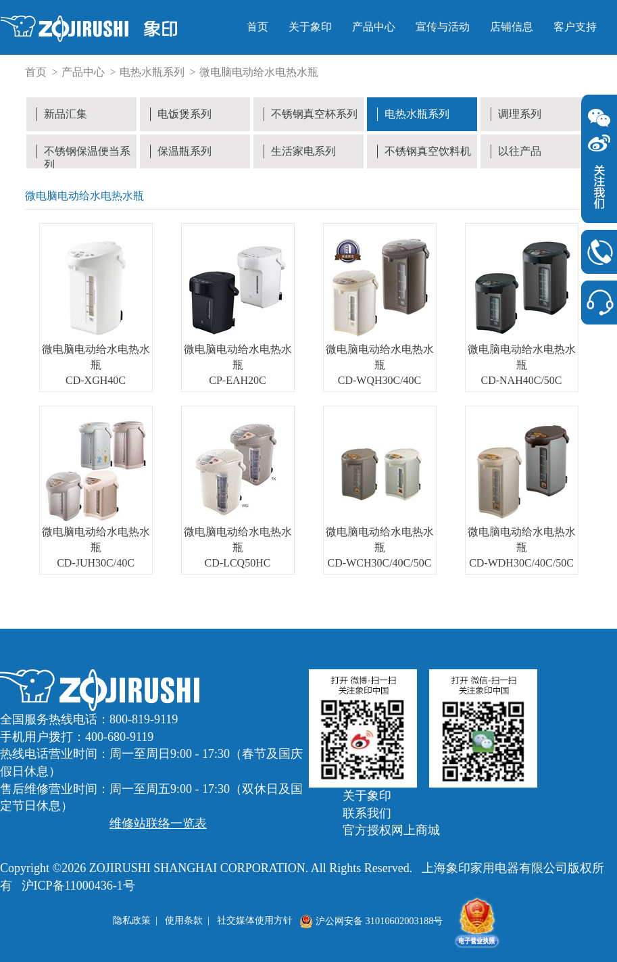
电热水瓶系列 (152, 72)
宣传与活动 (443, 26)
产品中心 (373, 26)
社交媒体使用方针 (255, 920)
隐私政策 (132, 920)
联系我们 (367, 813)
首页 (257, 26)
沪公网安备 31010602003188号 (371, 920)
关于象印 (310, 26)
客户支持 (575, 26)
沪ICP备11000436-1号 (78, 885)
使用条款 (184, 920)
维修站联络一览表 (158, 823)
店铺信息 (511, 26)
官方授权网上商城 (391, 830)
